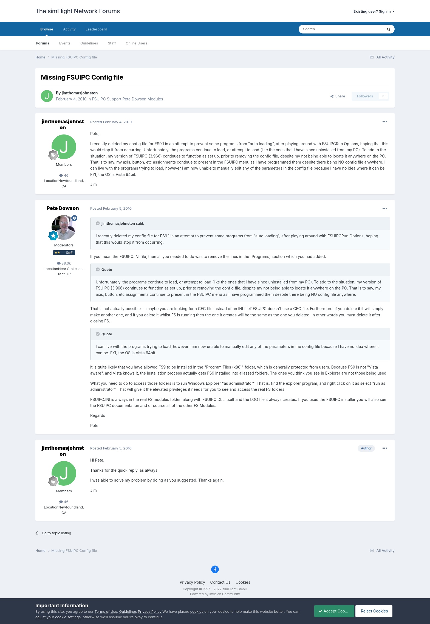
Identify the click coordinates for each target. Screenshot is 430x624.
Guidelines (89, 43)
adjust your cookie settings (58, 617)
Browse (46, 31)
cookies (196, 611)
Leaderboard (96, 29)
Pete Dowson (63, 208)
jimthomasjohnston (80, 93)
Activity (69, 29)
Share (337, 96)
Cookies (243, 582)
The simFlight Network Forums (77, 11)
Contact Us (220, 582)
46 (63, 175)
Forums (42, 43)
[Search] (327, 29)
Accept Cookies (331, 611)
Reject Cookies (375, 611)
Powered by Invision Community (215, 594)
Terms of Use (106, 611)
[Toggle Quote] (98, 223)
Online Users (136, 43)
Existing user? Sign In (374, 11)
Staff (112, 43)
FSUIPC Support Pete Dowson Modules (127, 99)
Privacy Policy (192, 582)
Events (64, 43)
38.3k (64, 263)
